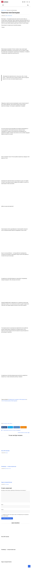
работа (11, 413)
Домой (3, 10)
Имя (3, 462)
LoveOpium (5, 2)
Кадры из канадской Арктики (7, 504)
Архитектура (16, 440)
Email (3, 467)
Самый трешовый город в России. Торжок (10, 529)
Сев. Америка (25, 439)
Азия (6, 10)
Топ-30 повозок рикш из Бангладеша (9, 391)
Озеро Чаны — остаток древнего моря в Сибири (21, 505)
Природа (7, 439)
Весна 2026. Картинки (6, 492)
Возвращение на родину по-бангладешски (18, 389)
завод (9, 413)
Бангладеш (6, 413)
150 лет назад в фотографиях (8, 522)
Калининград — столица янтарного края (21, 493)
